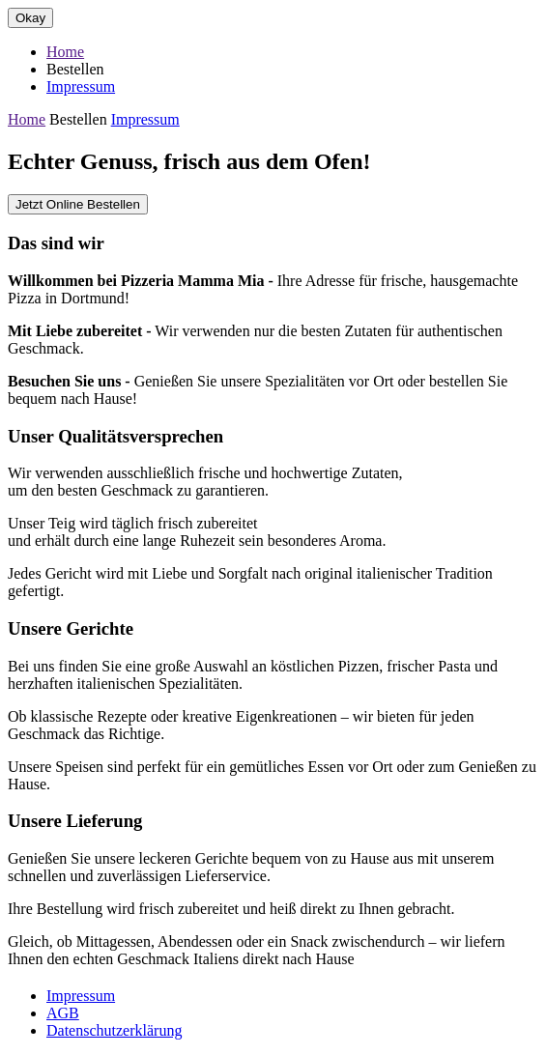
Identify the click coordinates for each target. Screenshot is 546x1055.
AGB (62, 1013)
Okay (30, 18)
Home (65, 51)
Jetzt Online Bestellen (77, 204)
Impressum (80, 86)
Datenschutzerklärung (114, 1030)
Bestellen (75, 69)
